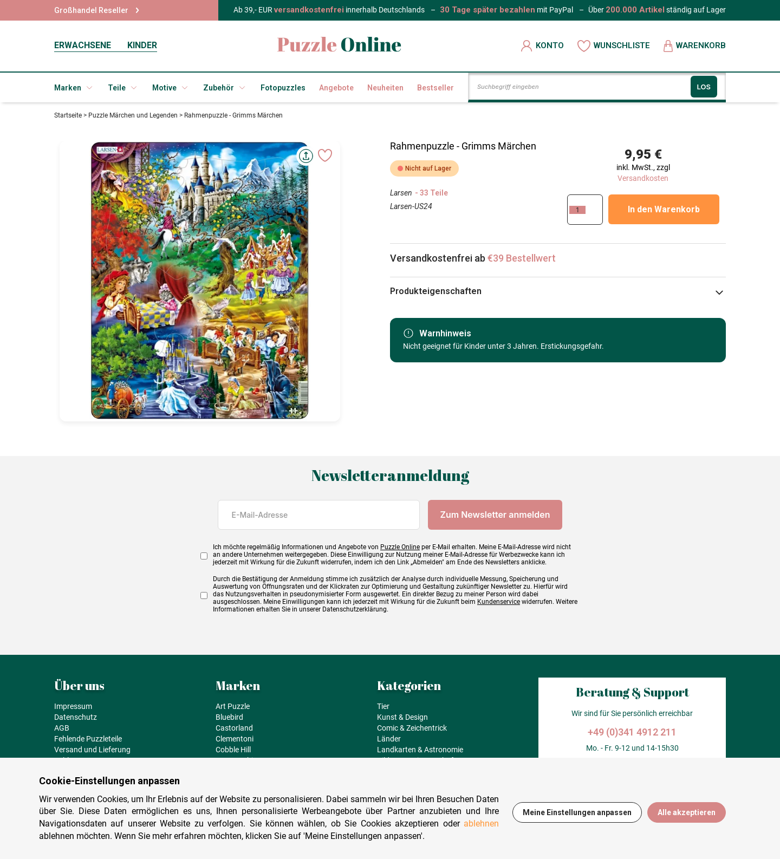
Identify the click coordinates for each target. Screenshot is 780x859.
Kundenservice (498, 602)
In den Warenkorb (664, 209)
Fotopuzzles (283, 87)
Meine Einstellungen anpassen (577, 812)
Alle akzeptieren (687, 812)
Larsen (401, 192)
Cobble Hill (233, 749)
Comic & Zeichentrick (412, 728)
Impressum (73, 706)
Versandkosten (643, 178)
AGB (61, 728)
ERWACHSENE (82, 45)
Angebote (336, 87)
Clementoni (234, 738)
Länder (389, 738)
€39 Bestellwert (521, 258)
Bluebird (229, 717)
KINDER (142, 45)
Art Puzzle (233, 706)
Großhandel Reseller (96, 10)
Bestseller (435, 87)
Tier (383, 706)
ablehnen (481, 823)
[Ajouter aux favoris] (325, 155)
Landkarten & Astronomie (420, 749)
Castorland (234, 728)
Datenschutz (75, 717)
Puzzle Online (400, 547)
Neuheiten (385, 87)
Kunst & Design (402, 717)
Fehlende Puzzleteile (88, 738)
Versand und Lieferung (92, 749)
